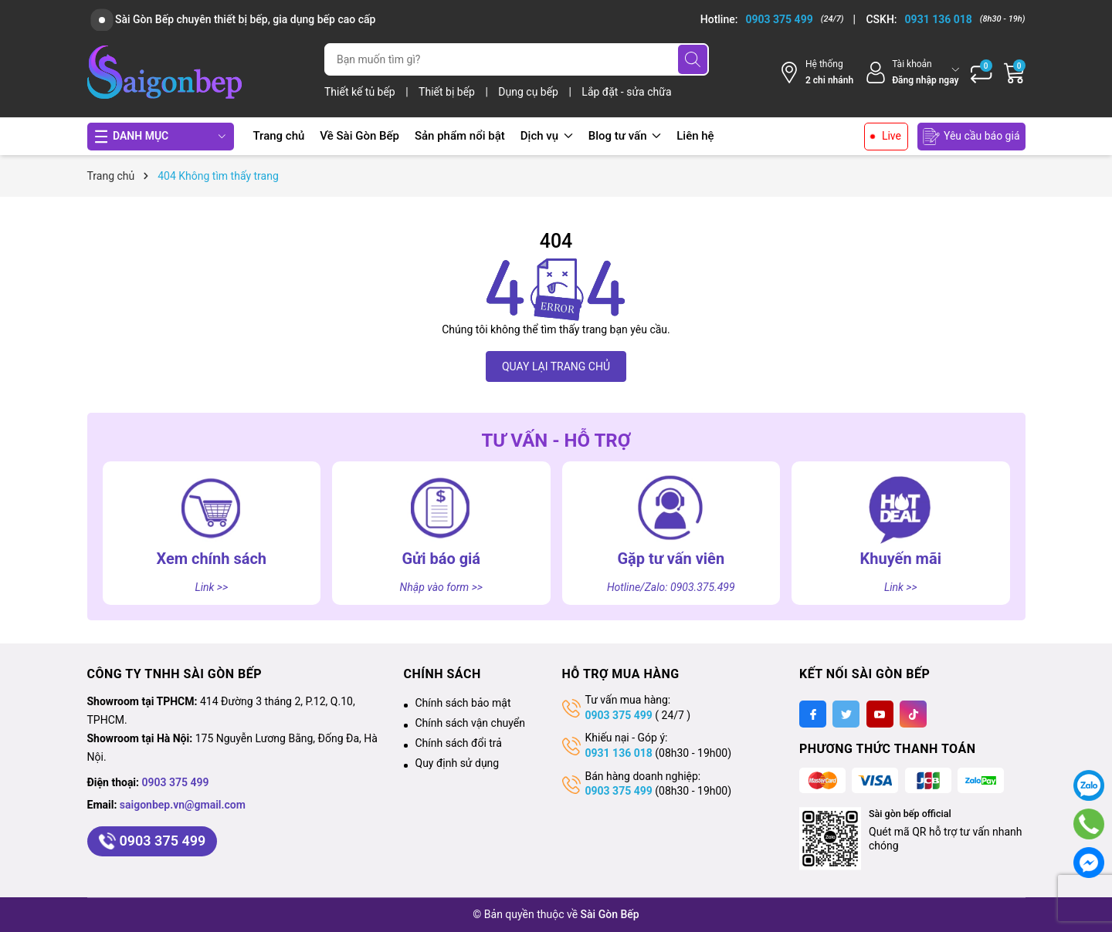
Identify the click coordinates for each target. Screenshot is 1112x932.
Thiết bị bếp (448, 92)
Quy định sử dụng (457, 763)
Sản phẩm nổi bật (460, 136)
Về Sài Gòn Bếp (359, 136)
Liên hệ (695, 136)
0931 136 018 (619, 753)
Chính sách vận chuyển (470, 723)
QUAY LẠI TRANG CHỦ (556, 366)
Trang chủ (279, 136)
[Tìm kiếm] (692, 59)
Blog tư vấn (624, 136)
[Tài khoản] (911, 72)
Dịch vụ (546, 136)
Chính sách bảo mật (463, 703)
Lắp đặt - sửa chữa (626, 92)
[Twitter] (845, 714)
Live (891, 136)
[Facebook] (812, 714)
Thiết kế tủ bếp (361, 92)
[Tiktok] (913, 714)
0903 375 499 (175, 782)
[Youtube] (879, 714)
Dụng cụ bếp (529, 92)
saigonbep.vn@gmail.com (183, 805)
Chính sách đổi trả (458, 743)
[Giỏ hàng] (1015, 72)
